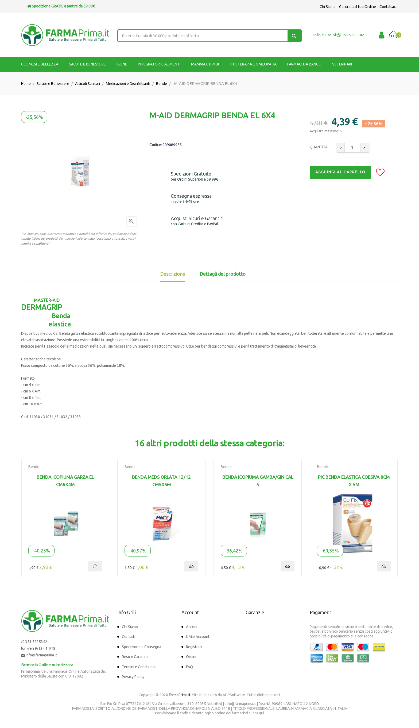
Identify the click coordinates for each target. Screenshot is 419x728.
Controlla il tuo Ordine (357, 7)
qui (261, 713)
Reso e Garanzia (135, 657)
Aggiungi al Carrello (340, 172)
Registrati (194, 647)
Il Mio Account (198, 636)
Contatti (128, 636)
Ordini (191, 657)
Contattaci (388, 7)
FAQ (189, 667)
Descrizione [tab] (172, 274)
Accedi (191, 627)
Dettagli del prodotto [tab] (223, 274)
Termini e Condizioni (139, 667)
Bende (33, 467)
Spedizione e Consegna (141, 647)
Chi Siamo (328, 7)
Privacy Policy (133, 677)
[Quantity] (352, 147)
